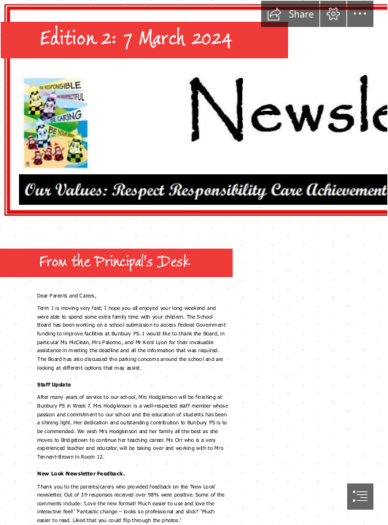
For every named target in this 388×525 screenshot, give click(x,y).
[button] (290, 14)
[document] (194, 262)
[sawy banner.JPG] (194, 109)
